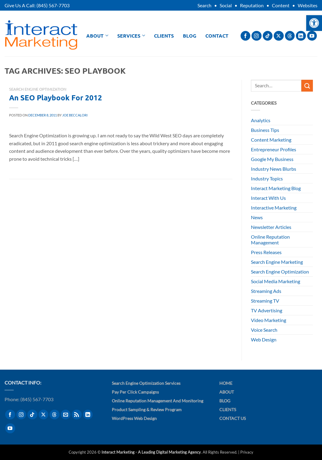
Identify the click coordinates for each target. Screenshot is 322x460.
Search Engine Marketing (277, 262)
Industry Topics (267, 178)
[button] (314, 23)
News (257, 217)
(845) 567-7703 (53, 5)
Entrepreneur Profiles (273, 149)
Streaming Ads (266, 291)
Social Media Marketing (275, 281)
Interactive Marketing (273, 207)
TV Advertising (266, 310)
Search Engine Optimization (37, 89)
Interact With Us (268, 198)
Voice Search (264, 330)
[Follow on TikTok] (268, 36)
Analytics (260, 120)
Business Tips (265, 130)
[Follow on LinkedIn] (301, 36)
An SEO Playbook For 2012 (55, 97)
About (97, 35)
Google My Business (272, 159)
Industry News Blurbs (273, 169)
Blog (189, 35)
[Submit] (307, 85)
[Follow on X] (279, 36)
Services (131, 35)
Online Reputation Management (270, 239)
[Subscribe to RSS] (77, 415)
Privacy (246, 452)
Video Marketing (268, 320)
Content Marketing (271, 140)
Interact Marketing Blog (276, 188)
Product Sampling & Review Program (147, 409)
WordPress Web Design (134, 418)
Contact (216, 35)
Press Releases (266, 252)
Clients (164, 35)
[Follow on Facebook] (246, 36)
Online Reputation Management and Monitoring (157, 400)
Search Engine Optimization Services (146, 383)
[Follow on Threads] (290, 36)
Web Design (263, 339)
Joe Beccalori (74, 115)
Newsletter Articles (271, 227)
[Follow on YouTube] (312, 36)
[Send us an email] (66, 415)
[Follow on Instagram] (257, 36)
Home (225, 383)
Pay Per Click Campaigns (135, 392)
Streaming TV (265, 301)
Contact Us (232, 418)
